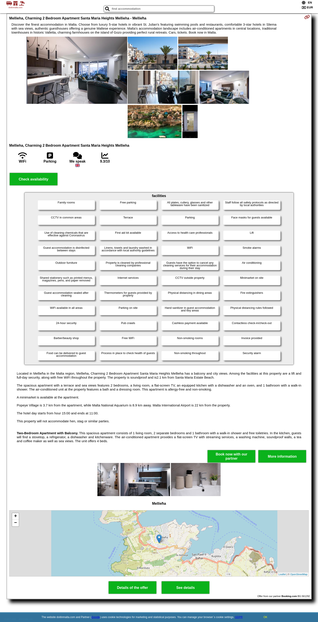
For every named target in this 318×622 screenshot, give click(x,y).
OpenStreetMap (299, 574)
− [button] (15, 523)
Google (95, 617)
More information (282, 456)
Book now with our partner (231, 456)
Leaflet (282, 574)
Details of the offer (132, 588)
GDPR (239, 617)
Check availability (33, 179)
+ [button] (15, 516)
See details (185, 588)
